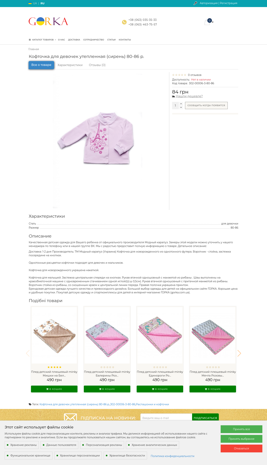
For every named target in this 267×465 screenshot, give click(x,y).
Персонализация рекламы (104, 445)
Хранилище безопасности (127, 455)
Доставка (74, 39)
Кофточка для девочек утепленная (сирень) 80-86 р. (74, 399)
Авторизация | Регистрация (218, 3)
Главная (33, 49)
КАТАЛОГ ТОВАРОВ (42, 39)
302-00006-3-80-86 (122, 399)
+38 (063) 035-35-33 (142, 20)
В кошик (54, 389)
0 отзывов (194, 75)
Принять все (241, 429)
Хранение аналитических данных (154, 445)
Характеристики (70, 65)
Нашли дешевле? (189, 96)
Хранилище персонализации (80, 455)
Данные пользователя (61, 445)
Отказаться (241, 448)
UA (35, 3)
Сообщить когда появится (206, 105)
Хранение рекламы (23, 445)
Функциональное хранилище (30, 455)
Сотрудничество (93, 39)
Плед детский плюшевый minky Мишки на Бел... (54, 373)
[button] (239, 351)
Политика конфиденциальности (173, 456)
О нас (61, 39)
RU (42, 3)
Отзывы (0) (97, 65)
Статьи (111, 39)
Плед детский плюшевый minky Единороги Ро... (160, 373)
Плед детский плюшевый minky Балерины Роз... (107, 373)
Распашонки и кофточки (152, 399)
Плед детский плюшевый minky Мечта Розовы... (213, 373)
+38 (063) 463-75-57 (142, 24)
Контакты (125, 39)
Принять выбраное (241, 439)
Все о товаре (41, 65)
